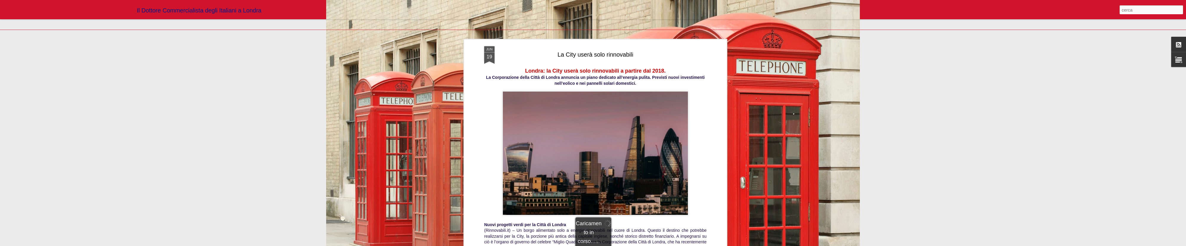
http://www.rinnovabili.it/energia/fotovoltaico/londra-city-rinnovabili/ (595, 54)
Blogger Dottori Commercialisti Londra (621, 62)
